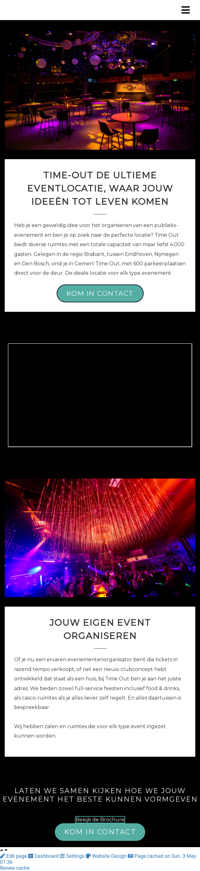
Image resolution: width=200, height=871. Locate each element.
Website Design (107, 856)
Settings (72, 856)
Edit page (14, 856)
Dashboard (44, 856)
